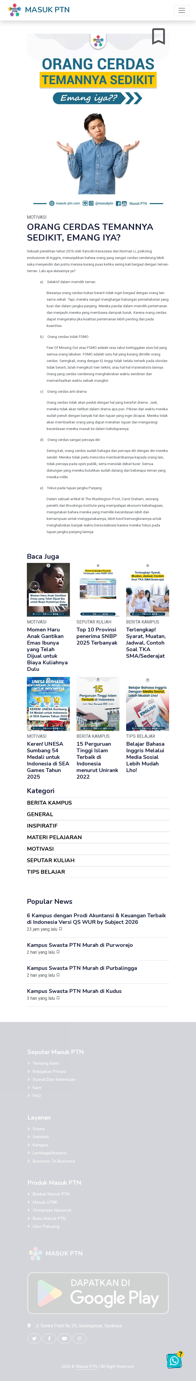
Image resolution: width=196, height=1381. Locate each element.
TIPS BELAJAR (46, 872)
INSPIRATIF (42, 826)
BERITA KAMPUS (49, 803)
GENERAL (40, 814)
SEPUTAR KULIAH (51, 860)
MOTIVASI (40, 849)
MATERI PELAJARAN (54, 837)
